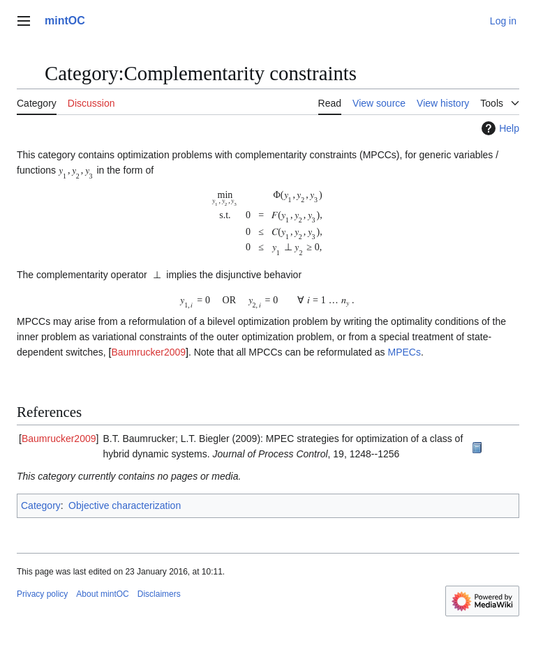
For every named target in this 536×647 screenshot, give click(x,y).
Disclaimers (159, 594)
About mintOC (102, 594)
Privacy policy (42, 594)
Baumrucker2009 (148, 352)
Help (498, 128)
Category (41, 505)
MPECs (404, 352)
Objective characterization (124, 505)
